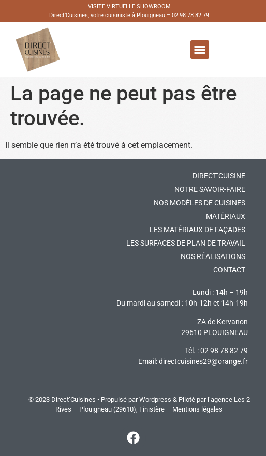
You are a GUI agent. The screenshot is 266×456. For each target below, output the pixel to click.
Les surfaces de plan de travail (185, 243)
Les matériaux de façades (197, 229)
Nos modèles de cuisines (199, 203)
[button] (199, 49)
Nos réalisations (213, 256)
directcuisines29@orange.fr (203, 361)
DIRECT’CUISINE (219, 176)
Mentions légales (197, 409)
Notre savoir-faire (209, 189)
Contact (229, 270)
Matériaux (225, 216)
